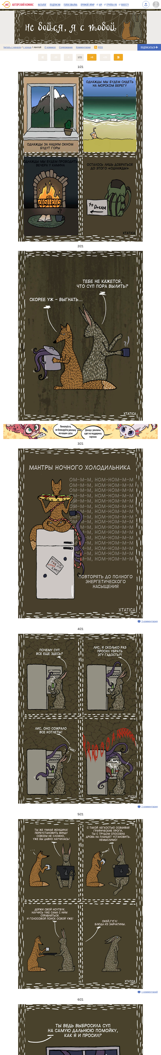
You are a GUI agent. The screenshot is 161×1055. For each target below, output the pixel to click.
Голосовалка (70, 4)
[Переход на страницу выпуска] (80, 157)
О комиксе (50, 47)
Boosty (125, 4)
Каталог (42, 4)
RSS (100, 47)
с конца (27, 47)
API (100, 4)
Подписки (55, 4)
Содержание (66, 47)
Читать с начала (12, 47)
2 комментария (149, 806)
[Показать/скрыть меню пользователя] (156, 4)
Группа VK (111, 4)
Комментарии (83, 47)
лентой (37, 47)
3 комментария (149, 621)
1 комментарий (149, 992)
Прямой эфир (87, 4)
